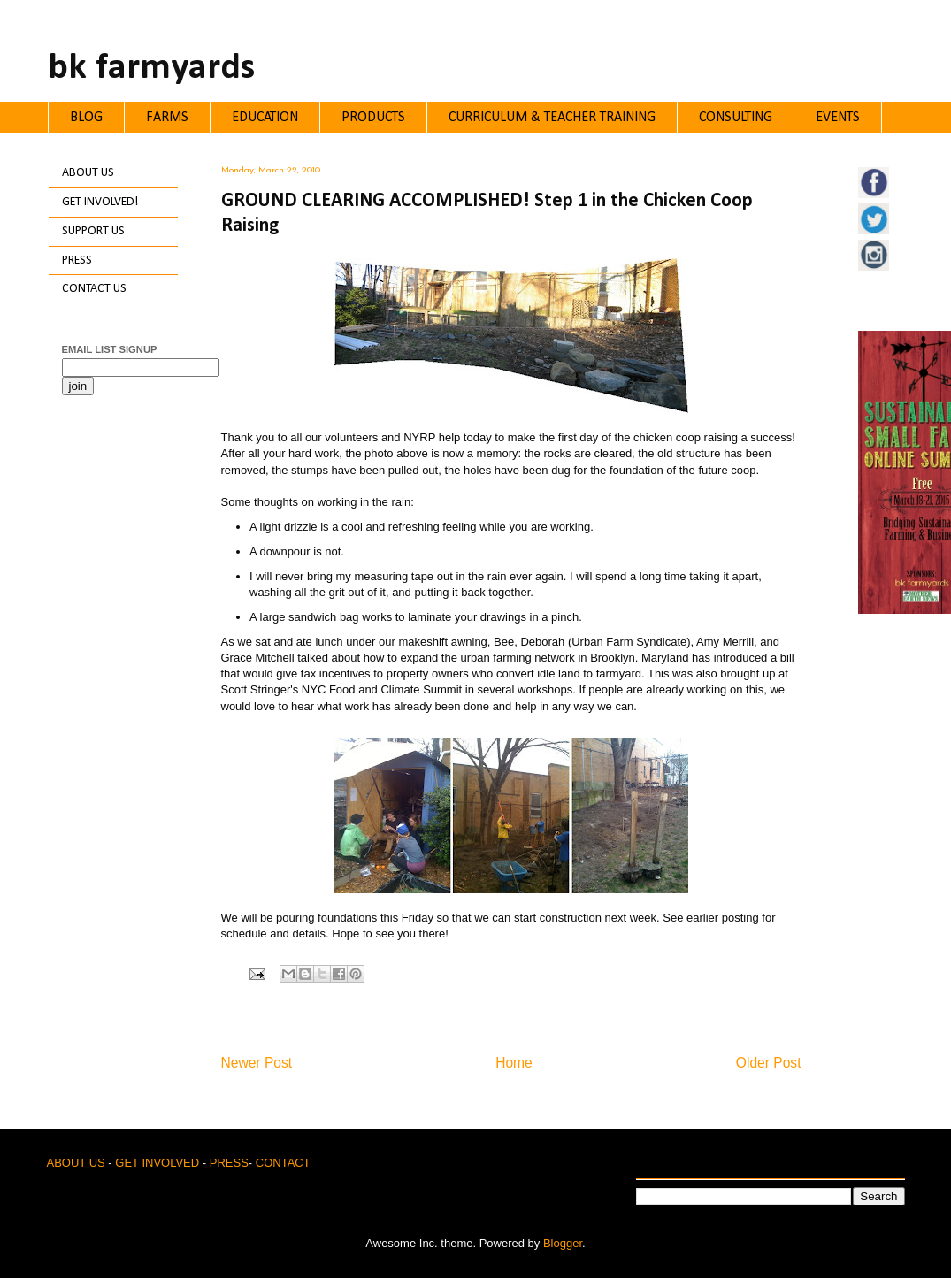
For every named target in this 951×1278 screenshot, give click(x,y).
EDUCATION (265, 118)
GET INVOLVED (157, 1162)
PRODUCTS (373, 118)
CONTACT (283, 1162)
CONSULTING (735, 118)
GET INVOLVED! (100, 202)
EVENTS (838, 118)
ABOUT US (88, 173)
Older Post (768, 1062)
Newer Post (257, 1062)
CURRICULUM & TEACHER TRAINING (552, 118)
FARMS (167, 118)
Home (514, 1062)
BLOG (86, 118)
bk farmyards (151, 69)
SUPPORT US (93, 231)
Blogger (562, 1243)
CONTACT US (94, 288)
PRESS (77, 260)
